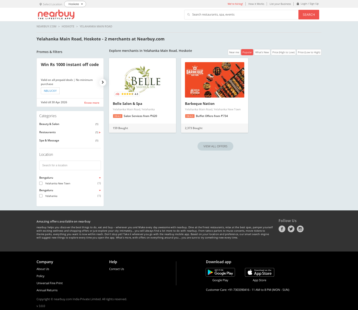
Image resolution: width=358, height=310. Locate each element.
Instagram (300, 228)
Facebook (282, 228)
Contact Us (116, 269)
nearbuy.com (46, 26)
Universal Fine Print (50, 283)
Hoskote (68, 26)
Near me (234, 52)
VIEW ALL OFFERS (215, 146)
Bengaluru (46, 178)
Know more (91, 103)
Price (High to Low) (283, 52)
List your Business (280, 3)
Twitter (291, 228)
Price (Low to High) (309, 52)
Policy (41, 276)
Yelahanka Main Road (96, 26)
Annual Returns (47, 290)
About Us (43, 269)
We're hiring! (235, 3)
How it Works (256, 3)
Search (309, 14)
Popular (247, 52)
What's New (262, 52)
